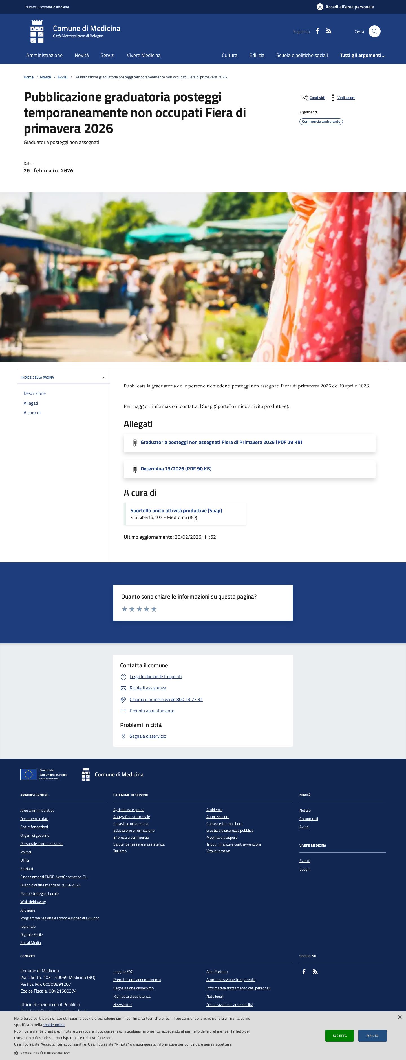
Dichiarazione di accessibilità (229, 1005)
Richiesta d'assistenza (132, 996)
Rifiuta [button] (373, 1035)
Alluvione (27, 910)
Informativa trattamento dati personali (238, 988)
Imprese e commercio (131, 837)
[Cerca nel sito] (375, 31)
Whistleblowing (33, 902)
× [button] (400, 1017)
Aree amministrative (37, 810)
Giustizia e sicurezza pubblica (229, 830)
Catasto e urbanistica (130, 824)
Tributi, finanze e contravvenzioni (233, 844)
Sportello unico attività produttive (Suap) (176, 510)
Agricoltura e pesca (128, 810)
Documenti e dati (34, 819)
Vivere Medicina (144, 55)
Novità (82, 55)
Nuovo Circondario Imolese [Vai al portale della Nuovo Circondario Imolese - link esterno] (47, 7)
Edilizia (257, 55)
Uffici (24, 860)
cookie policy (54, 1025)
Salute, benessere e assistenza (139, 844)
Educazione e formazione (134, 830)
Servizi (108, 55)
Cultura (229, 55)
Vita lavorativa (218, 851)
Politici (25, 852)
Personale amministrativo (41, 843)
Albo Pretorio (217, 971)
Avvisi (62, 77)
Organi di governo (34, 835)
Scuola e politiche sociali (302, 55)
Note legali (215, 996)
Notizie (305, 810)
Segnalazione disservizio (133, 988)
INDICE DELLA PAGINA (63, 377)
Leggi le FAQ (123, 971)
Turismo (120, 851)
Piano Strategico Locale (39, 893)
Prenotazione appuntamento (137, 979)
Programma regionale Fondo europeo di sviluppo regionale (59, 922)
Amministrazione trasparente (230, 979)
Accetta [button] (340, 1035)
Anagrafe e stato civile (131, 817)
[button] (136, 1053)
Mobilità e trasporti (222, 837)
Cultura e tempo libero (224, 824)
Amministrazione (44, 55)
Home (29, 77)
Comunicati (308, 819)
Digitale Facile (31, 934)
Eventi (304, 861)
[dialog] (203, 1035)
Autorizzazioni (217, 817)
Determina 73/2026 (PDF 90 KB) (176, 468)
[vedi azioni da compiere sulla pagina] (341, 97)
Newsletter (122, 1005)
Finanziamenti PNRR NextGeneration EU (53, 877)
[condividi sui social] (312, 97)
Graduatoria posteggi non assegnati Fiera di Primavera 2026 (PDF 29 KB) (221, 442)
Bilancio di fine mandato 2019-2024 (50, 885)
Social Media (30, 942)
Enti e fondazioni (34, 827)
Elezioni (26, 868)
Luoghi (304, 869)
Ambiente (214, 810)
